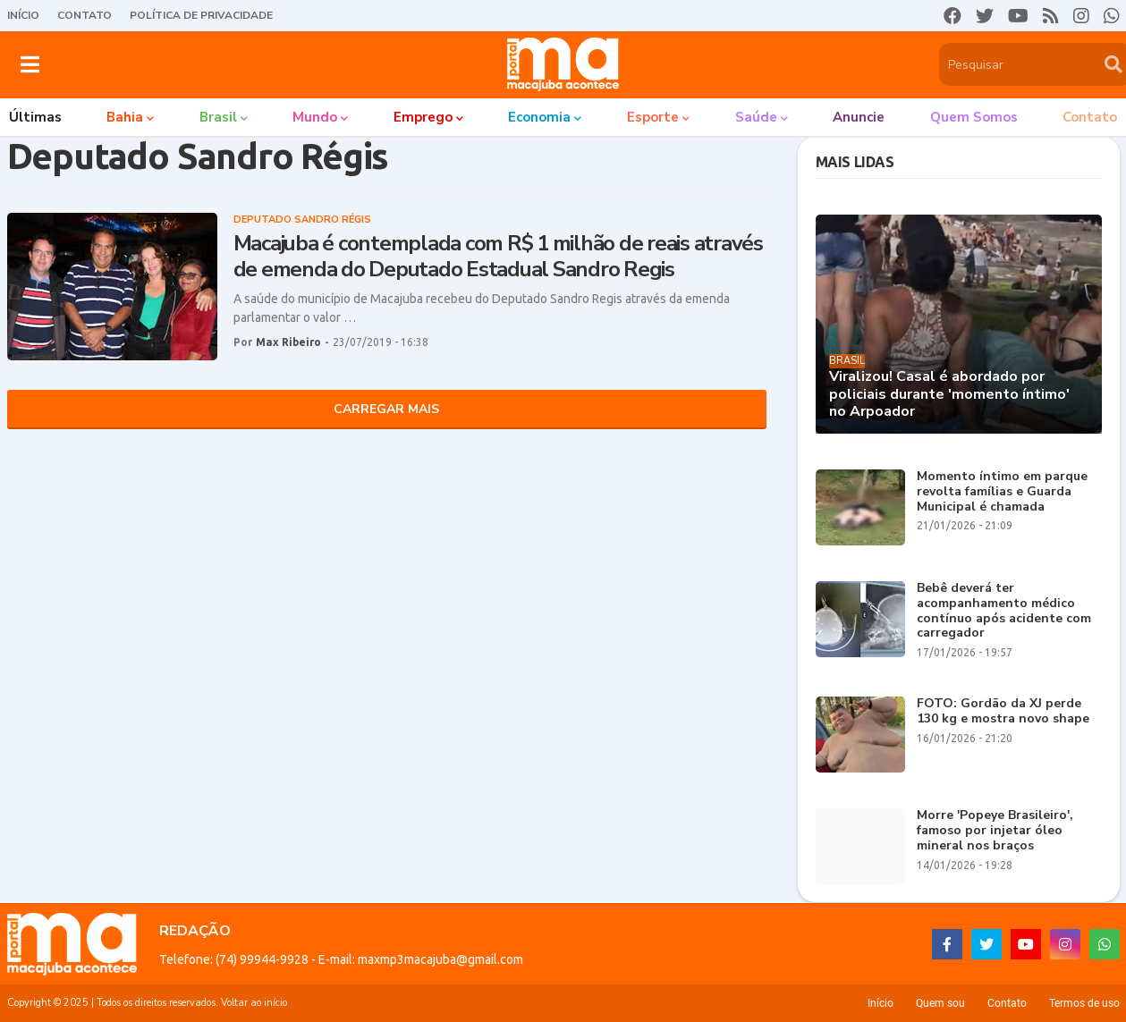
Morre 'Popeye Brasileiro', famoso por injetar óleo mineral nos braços (995, 830)
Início (23, 15)
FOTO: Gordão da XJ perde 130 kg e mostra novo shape (1003, 712)
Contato (84, 15)
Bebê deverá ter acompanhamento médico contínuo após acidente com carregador (1004, 611)
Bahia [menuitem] (124, 117)
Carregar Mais (386, 409)
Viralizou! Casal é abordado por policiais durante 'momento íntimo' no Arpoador (949, 394)
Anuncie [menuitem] (859, 117)
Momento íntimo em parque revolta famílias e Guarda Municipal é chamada (1002, 491)
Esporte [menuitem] (653, 117)
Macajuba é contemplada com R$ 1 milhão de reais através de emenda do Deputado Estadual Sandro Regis (498, 257)
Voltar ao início (254, 1002)
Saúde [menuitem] (756, 117)
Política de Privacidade (201, 15)
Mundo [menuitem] (314, 117)
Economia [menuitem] (539, 117)
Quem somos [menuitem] (974, 117)
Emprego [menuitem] (423, 117)
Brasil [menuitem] (218, 117)
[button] (30, 64)
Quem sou (940, 1003)
